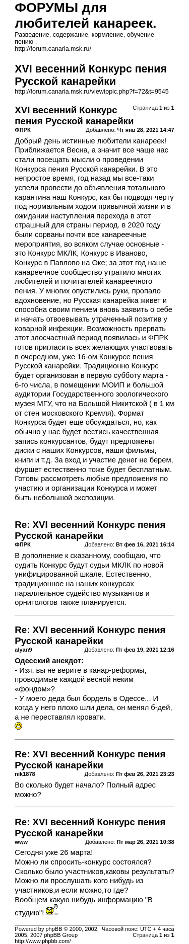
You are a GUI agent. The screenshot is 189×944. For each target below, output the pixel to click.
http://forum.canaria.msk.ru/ (53, 48)
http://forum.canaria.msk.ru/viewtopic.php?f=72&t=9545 (91, 91)
